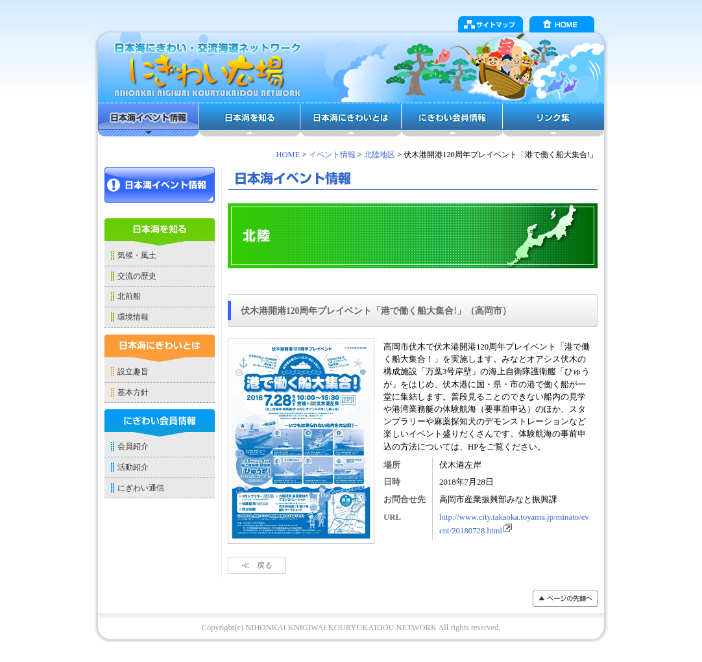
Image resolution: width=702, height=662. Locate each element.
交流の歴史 (136, 276)
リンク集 (553, 119)
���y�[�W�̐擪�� (565, 599)
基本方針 (133, 392)
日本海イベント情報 (148, 119)
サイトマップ (490, 24)
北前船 (129, 296)
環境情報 (133, 317)
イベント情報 (332, 154)
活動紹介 (133, 467)
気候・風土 (136, 255)
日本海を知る (249, 119)
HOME (561, 24)
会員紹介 (133, 446)
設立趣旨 (133, 371)
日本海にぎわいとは (351, 119)
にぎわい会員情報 (452, 119)
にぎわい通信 (140, 487)
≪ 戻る (256, 565)
